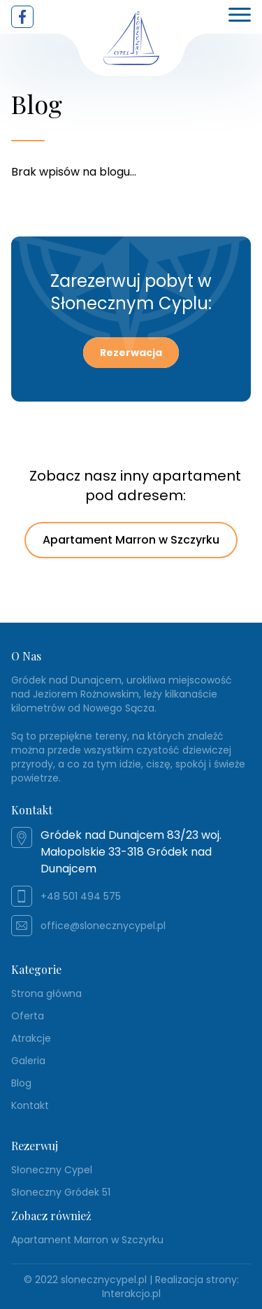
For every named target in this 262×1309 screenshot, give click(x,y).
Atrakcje (31, 1038)
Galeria (28, 1061)
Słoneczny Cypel (51, 1170)
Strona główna (46, 993)
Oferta (27, 1016)
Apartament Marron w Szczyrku (131, 540)
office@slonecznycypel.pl (103, 926)
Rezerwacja (131, 353)
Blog (21, 1083)
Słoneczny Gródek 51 (60, 1192)
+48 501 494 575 (81, 896)
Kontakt (30, 1105)
